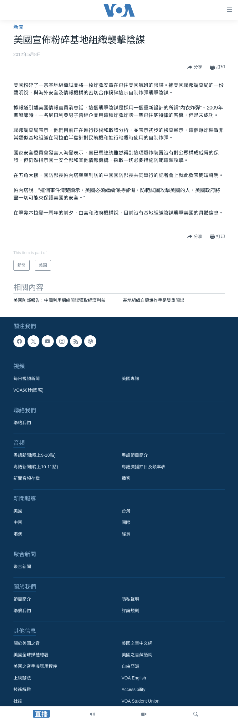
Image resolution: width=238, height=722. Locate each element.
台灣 (126, 510)
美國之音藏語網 (137, 654)
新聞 (18, 27)
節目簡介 (22, 599)
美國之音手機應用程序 (35, 666)
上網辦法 (22, 677)
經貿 (126, 533)
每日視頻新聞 (26, 378)
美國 (17, 510)
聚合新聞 (22, 566)
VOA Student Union (141, 701)
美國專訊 (130, 378)
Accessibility (133, 689)
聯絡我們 (22, 422)
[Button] (194, 67)
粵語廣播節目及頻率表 (143, 466)
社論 (17, 701)
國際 (126, 522)
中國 (17, 522)
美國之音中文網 (137, 643)
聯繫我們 (22, 610)
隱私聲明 (130, 599)
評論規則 (130, 610)
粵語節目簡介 (135, 455)
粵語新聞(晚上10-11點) (35, 466)
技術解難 (22, 689)
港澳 (17, 533)
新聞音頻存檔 (26, 478)
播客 (126, 478)
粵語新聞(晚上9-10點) (34, 455)
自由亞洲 (130, 666)
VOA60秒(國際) (28, 390)
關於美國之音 (26, 643)
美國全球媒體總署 (30, 654)
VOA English (134, 677)
